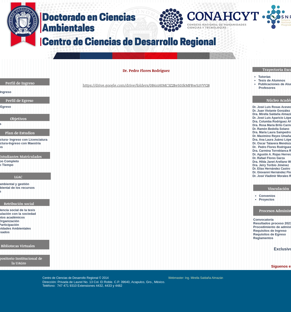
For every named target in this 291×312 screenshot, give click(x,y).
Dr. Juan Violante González (271, 110)
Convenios (267, 196)
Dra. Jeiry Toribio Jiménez (270, 165)
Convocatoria (263, 219)
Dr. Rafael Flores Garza (268, 158)
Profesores (263, 88)
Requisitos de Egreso (269, 234)
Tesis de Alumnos (272, 80)
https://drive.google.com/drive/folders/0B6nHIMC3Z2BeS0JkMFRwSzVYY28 (146, 85)
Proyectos (266, 199)
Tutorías (264, 77)
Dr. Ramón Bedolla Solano (270, 129)
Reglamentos (263, 238)
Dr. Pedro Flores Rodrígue (271, 147)
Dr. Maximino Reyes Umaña (271, 136)
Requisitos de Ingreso (270, 230)
